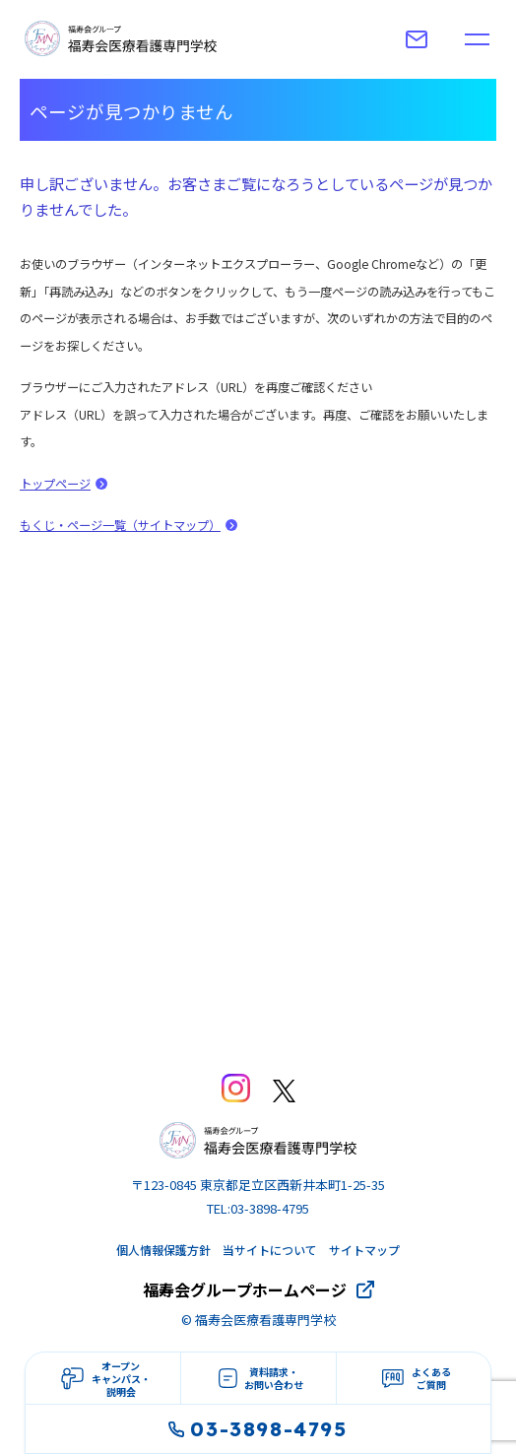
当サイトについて (270, 1249)
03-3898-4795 (257, 1429)
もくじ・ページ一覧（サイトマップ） (120, 525)
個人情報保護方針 (163, 1249)
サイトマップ (364, 1249)
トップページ (55, 484)
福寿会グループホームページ (245, 1289)
